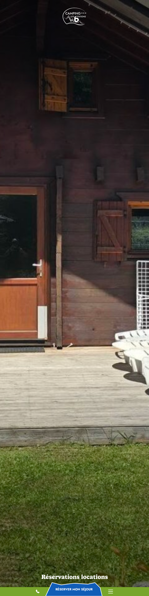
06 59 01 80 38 (38, 591)
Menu (110, 591)
